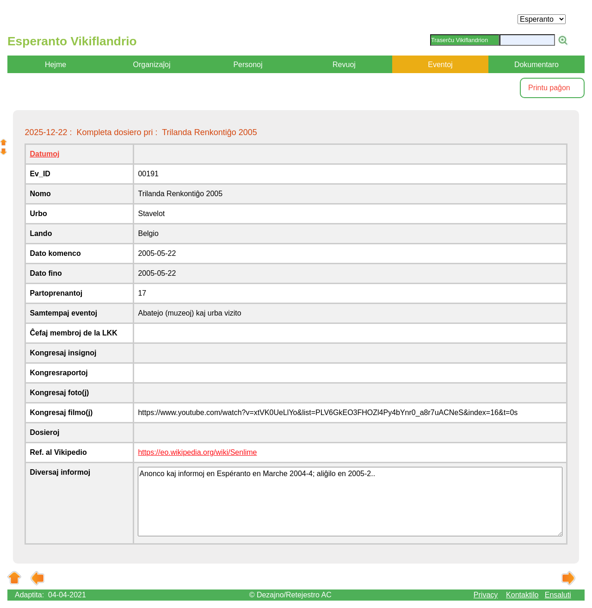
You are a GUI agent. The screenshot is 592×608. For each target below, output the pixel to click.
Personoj (247, 64)
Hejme (55, 64)
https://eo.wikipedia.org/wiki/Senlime (197, 452)
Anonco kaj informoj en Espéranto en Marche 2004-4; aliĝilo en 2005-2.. (350, 501)
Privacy (486, 595)
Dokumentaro (536, 64)
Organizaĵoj (152, 64)
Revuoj (344, 64)
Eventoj (440, 64)
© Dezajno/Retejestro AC (290, 595)
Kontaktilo (522, 595)
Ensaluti (558, 595)
